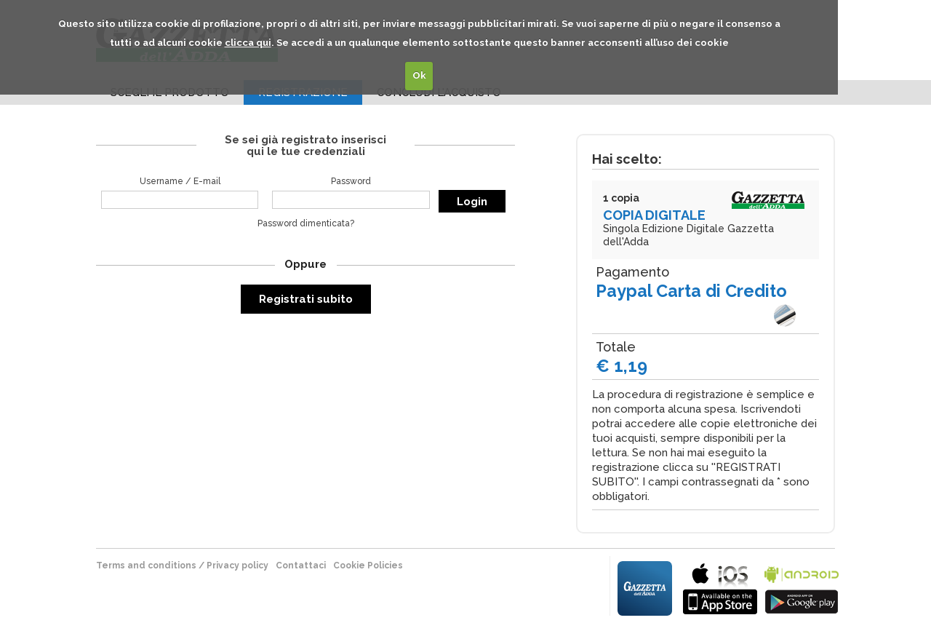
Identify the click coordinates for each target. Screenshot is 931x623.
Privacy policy (237, 565)
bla (720, 587)
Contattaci (301, 565)
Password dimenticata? (305, 223)
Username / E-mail (180, 181)
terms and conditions (146, 565)
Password (351, 181)
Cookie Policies (368, 565)
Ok (419, 75)
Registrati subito (306, 299)
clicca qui (248, 42)
